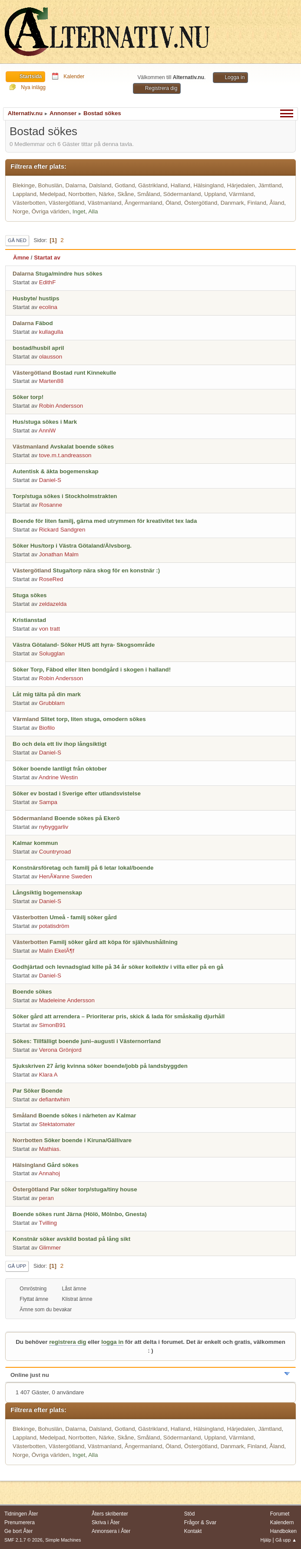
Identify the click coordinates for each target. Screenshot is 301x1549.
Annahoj (49, 1173)
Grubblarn (52, 703)
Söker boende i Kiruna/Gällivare (88, 1140)
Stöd (189, 1514)
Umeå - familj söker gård (83, 917)
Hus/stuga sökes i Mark (45, 422)
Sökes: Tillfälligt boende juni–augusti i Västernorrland (87, 1041)
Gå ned (17, 240)
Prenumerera (19, 1522)
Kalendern (282, 1522)
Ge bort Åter (18, 1531)
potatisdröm (54, 926)
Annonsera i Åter (111, 1531)
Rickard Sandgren (62, 529)
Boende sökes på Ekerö (86, 818)
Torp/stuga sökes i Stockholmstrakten (65, 496)
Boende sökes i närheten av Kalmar (87, 1115)
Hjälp (266, 1539)
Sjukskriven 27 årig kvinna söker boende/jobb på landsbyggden (100, 1066)
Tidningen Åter (21, 1514)
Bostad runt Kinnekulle (84, 372)
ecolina (48, 307)
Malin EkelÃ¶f (56, 950)
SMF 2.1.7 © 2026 (23, 1539)
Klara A (48, 1074)
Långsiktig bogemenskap (47, 892)
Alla (93, 211)
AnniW (47, 430)
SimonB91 (52, 1025)
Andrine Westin (58, 777)
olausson (50, 356)
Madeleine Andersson (67, 1000)
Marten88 (51, 381)
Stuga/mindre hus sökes (69, 273)
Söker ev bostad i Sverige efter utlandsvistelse (77, 793)
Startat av (47, 257)
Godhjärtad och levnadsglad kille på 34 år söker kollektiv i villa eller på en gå (118, 967)
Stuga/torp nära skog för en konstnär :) (106, 570)
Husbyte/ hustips (36, 298)
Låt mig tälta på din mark (47, 694)
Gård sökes (63, 1165)
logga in (112, 1342)
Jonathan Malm (59, 554)
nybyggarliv (53, 827)
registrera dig (67, 1342)
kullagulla (51, 332)
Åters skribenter (110, 1514)
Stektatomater (57, 1124)
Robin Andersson (61, 405)
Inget (79, 211)
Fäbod (44, 323)
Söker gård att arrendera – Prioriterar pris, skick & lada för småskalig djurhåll (119, 1016)
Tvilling (48, 1223)
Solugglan (52, 653)
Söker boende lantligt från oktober (60, 768)
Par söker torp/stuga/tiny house (93, 1189)
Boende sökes (32, 991)
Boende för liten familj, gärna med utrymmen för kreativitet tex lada (105, 521)
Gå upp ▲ (286, 1539)
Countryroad (55, 851)
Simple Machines (63, 1539)
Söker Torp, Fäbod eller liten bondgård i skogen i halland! (92, 669)
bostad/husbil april (38, 348)
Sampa (48, 802)
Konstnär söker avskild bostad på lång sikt (71, 1239)
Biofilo (47, 728)
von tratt (49, 628)
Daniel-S (50, 480)
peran (46, 1198)
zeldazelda (53, 604)
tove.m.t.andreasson (65, 455)
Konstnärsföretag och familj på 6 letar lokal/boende (83, 867)
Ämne (21, 257)
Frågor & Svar (200, 1522)
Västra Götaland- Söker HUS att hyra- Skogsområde (84, 645)
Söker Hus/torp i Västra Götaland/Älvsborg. (72, 545)
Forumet (280, 1514)
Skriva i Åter (106, 1522)
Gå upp (17, 1266)
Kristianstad (29, 620)
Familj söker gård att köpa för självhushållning (114, 942)
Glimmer (50, 1247)
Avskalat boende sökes (82, 446)
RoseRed (51, 579)
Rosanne (50, 505)
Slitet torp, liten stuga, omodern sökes (93, 719)
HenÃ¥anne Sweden (65, 876)
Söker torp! (28, 397)
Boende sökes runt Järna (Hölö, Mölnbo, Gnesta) (80, 1214)
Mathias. (50, 1149)
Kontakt (193, 1531)
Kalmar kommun (35, 843)
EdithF (47, 282)
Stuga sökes (30, 595)
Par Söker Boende (38, 1090)
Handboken (283, 1531)
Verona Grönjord (60, 1050)
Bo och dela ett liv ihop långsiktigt (59, 744)
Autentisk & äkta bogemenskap (56, 471)
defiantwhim (54, 1099)
